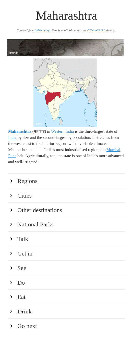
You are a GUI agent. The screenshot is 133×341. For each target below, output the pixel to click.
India (12, 137)
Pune (12, 156)
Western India (62, 131)
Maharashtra (19, 131)
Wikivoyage (42, 30)
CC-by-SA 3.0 (96, 30)
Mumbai (113, 150)
